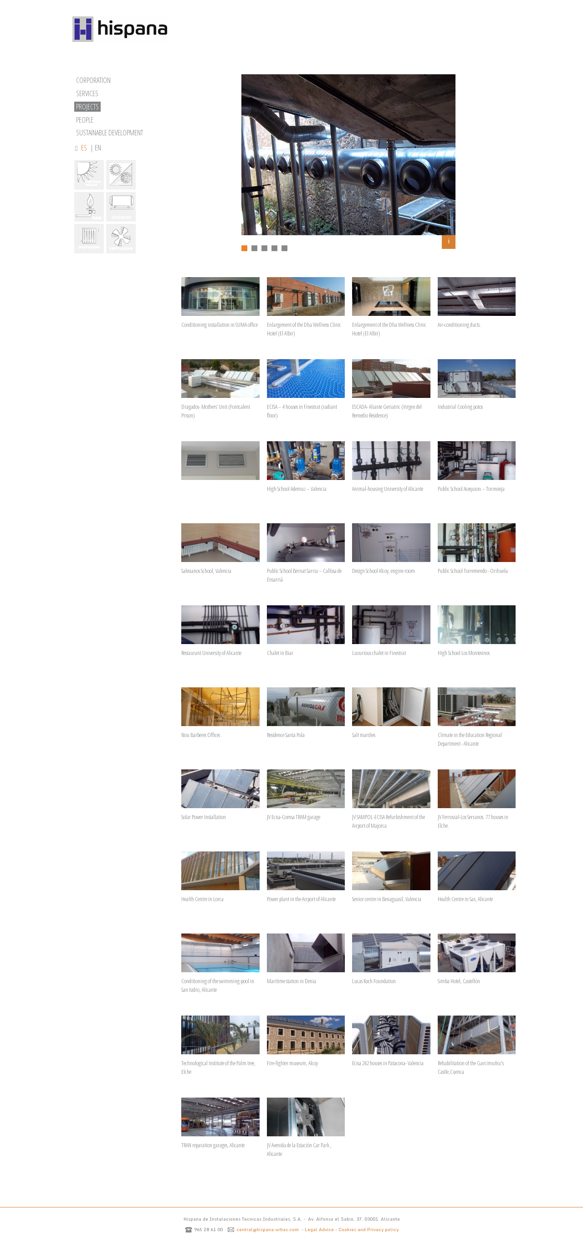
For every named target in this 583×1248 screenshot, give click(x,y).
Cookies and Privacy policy (368, 1229)
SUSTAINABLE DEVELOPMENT (109, 133)
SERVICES (87, 93)
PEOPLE (84, 120)
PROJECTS (87, 107)
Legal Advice (319, 1229)
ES (84, 148)
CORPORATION (93, 80)
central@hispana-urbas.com (267, 1229)
